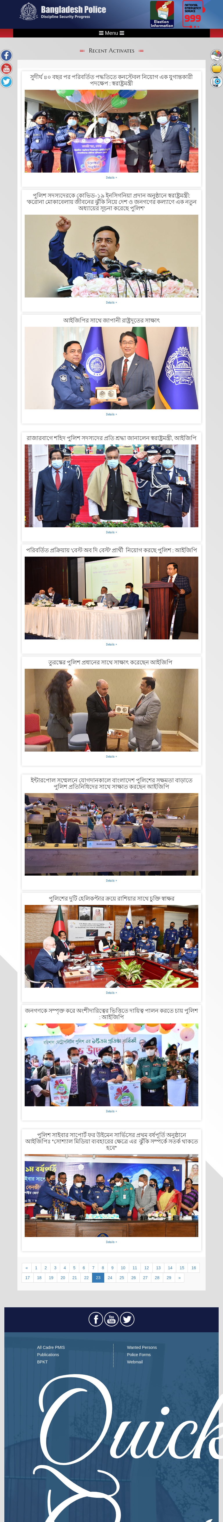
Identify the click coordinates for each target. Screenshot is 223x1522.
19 (51, 1277)
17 (27, 1277)
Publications (48, 1354)
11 (135, 1267)
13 (158, 1267)
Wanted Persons (142, 1347)
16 (193, 1267)
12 (146, 1267)
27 (145, 1277)
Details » (111, 177)
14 (170, 1267)
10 (123, 1267)
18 (39, 1277)
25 (122, 1277)
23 (98, 1277)
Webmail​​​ (135, 1362)
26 (133, 1277)
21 (74, 1277)
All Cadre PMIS (51, 1347)
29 (169, 1277)
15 (182, 1267)
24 (110, 1277)
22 (86, 1277)
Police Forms (139, 1354)
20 (63, 1277)
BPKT (42, 1362)
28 (157, 1277)
